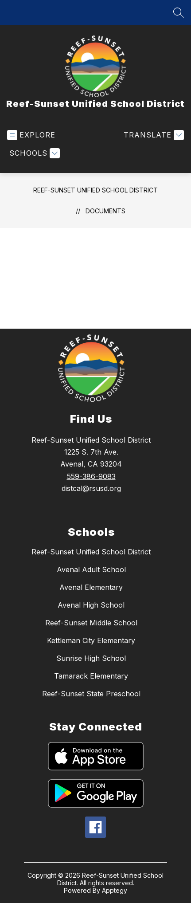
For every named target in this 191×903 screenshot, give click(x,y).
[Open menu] (31, 135)
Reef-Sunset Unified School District (95, 190)
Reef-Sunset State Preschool (91, 693)
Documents (105, 211)
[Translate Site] (152, 135)
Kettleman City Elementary (91, 640)
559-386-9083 (91, 476)
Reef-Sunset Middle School (91, 622)
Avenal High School (91, 605)
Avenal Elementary (91, 587)
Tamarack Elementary (91, 675)
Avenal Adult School (91, 569)
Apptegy (114, 890)
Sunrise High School (91, 658)
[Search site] (178, 12)
